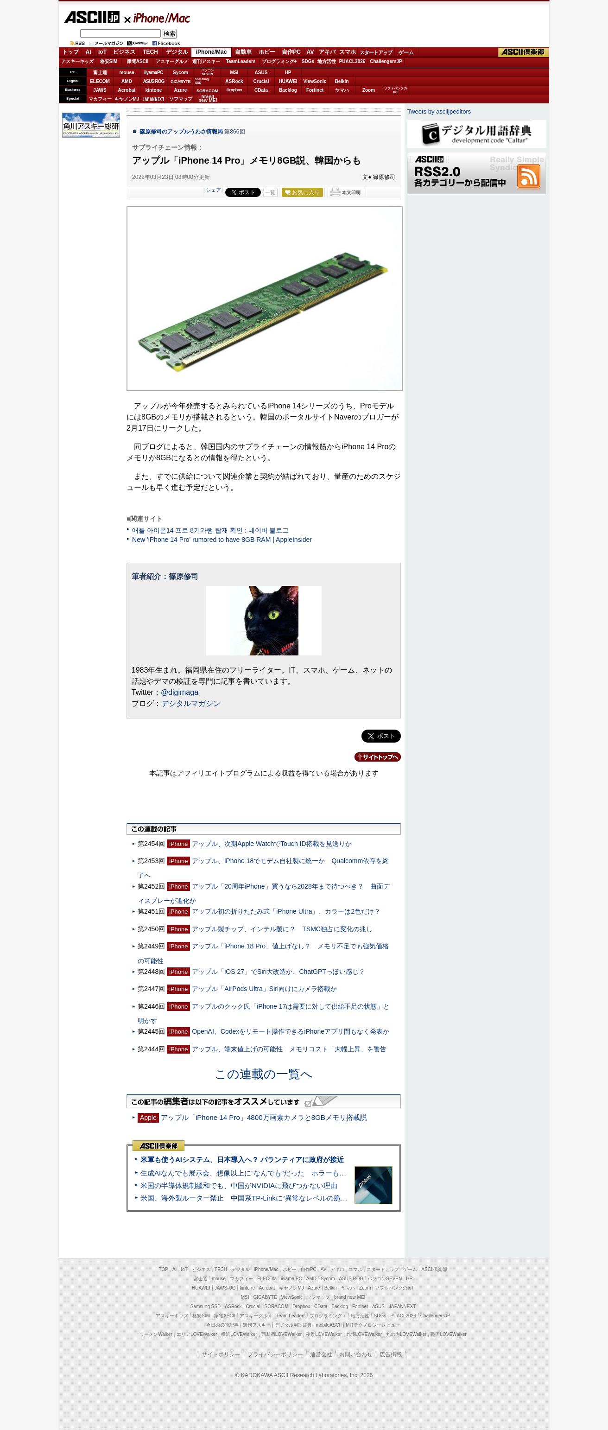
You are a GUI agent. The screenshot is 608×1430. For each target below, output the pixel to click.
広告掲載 (391, 1354)
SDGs (308, 61)
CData (261, 90)
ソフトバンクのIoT (395, 90)
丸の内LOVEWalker (406, 1334)
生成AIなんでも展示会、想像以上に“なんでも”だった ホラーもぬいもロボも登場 (267, 1173)
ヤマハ (342, 90)
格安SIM (109, 61)
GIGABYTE (180, 81)
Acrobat (127, 90)
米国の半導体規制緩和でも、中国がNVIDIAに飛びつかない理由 (238, 1185)
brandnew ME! (207, 99)
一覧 (270, 192)
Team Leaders (290, 1315)
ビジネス (124, 52)
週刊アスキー (206, 61)
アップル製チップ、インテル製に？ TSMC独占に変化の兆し (282, 929)
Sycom (180, 72)
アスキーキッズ (77, 61)
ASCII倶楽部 (524, 52)
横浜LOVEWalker (239, 1334)
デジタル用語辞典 (293, 1325)
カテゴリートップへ (372, 757)
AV (310, 52)
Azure (180, 90)
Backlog (288, 90)
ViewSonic (315, 81)
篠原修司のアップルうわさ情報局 (181, 131)
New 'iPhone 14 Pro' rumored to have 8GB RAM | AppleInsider (222, 539)
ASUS (261, 72)
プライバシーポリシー (275, 1354)
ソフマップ (180, 99)
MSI (234, 72)
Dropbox (234, 90)
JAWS (99, 90)
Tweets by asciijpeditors (439, 111)
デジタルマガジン (191, 703)
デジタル (177, 52)
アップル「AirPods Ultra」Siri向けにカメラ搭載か (264, 988)
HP (288, 72)
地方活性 (326, 61)
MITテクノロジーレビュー (373, 1325)
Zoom (368, 90)
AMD (126, 81)
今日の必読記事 (222, 1325)
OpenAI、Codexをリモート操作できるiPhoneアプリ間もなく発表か (290, 1031)
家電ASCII (138, 61)
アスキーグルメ (172, 61)
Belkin (341, 81)
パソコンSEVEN (207, 72)
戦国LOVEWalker (448, 1334)
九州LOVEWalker (364, 1334)
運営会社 (321, 1354)
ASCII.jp (91, 17)
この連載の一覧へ (264, 1074)
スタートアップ (376, 52)
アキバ (327, 52)
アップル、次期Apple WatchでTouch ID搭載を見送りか (271, 843)
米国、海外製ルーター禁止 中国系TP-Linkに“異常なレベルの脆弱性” (248, 1198)
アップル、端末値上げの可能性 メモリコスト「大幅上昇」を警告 (289, 1049)
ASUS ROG (153, 81)
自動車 (243, 52)
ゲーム (406, 52)
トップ (70, 52)
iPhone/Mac (157, 17)
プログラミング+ (279, 61)
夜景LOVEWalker (324, 1334)
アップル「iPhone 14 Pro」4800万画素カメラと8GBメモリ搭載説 (264, 1117)
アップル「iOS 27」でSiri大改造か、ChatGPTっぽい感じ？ (278, 971)
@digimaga (179, 692)
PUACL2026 (352, 61)
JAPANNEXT (154, 98)
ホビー (267, 52)
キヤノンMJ (126, 99)
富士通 (100, 72)
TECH (150, 52)
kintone (154, 90)
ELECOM (100, 81)
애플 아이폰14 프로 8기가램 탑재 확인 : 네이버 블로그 (210, 530)
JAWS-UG (225, 1287)
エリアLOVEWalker (197, 1334)
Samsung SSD (205, 1306)
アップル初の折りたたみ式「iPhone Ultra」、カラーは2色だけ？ (286, 911)
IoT (102, 52)
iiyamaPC (153, 72)
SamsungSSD (202, 80)
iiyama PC (291, 1278)
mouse (126, 72)
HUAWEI (288, 81)
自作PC (291, 52)
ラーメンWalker (155, 1334)
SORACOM (277, 1306)
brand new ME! (349, 1297)
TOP (163, 1269)
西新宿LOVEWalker (281, 1334)
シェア (213, 190)
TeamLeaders (241, 61)
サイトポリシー (221, 1354)
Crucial (261, 81)
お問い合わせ (356, 1354)
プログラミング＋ (328, 1315)
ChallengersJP (386, 61)
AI (88, 52)
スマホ (347, 52)
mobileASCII (329, 1325)
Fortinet (314, 90)
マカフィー (100, 99)
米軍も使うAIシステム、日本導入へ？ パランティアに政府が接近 (242, 1159)
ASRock (234, 81)
